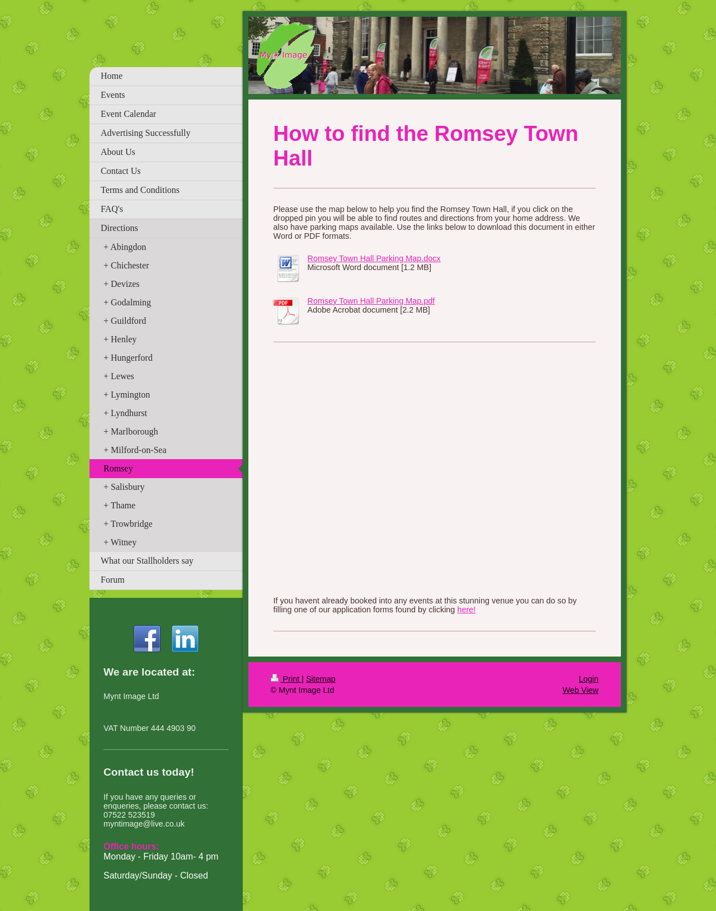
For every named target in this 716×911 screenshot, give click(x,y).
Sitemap (321, 678)
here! (466, 609)
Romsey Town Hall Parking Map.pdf (371, 300)
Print (286, 678)
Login (589, 678)
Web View (581, 690)
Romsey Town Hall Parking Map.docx (374, 258)
